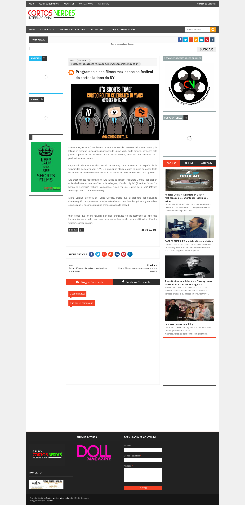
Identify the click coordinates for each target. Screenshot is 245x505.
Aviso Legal (103, 4)
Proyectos (69, 4)
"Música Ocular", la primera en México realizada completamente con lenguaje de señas (186, 198)
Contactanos (86, 4)
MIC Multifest (98, 29)
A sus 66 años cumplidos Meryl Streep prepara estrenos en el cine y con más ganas (188, 282)
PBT (51, 500)
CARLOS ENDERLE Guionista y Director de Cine (189, 241)
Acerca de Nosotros (49, 4)
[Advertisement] (113, 405)
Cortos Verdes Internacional (59, 498)
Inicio (31, 4)
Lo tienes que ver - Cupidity (179, 324)
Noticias (83, 60)
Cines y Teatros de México (124, 29)
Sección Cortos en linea (72, 29)
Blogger (131, 44)
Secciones (45, 29)
